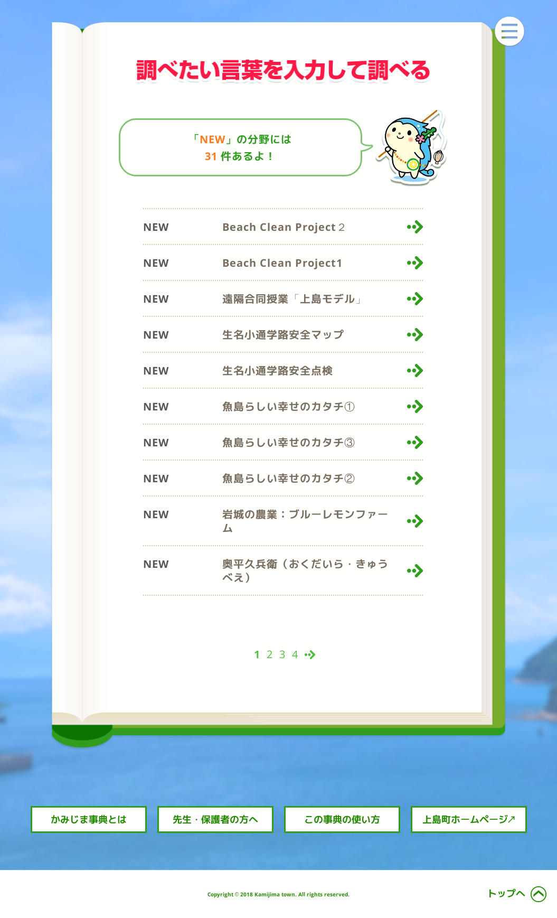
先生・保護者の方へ (215, 819)
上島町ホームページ (468, 819)
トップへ (506, 893)
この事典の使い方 (342, 819)
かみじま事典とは (89, 819)
